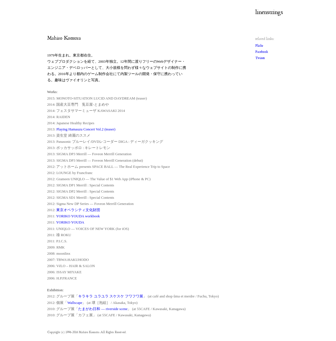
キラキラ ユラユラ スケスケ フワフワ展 (110, 296)
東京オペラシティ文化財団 (78, 210)
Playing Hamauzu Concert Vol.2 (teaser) (85, 129)
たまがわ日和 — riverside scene (102, 309)
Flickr (259, 46)
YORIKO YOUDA (70, 222)
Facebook (261, 52)
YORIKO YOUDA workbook (78, 216)
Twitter (260, 58)
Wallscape (74, 303)
